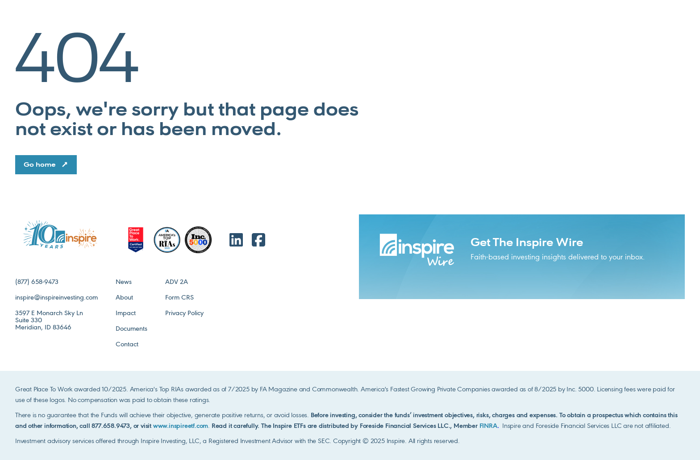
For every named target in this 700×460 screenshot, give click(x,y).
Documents (131, 329)
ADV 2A (176, 282)
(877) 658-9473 (36, 282)
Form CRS (179, 297)
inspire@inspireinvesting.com (56, 297)
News (124, 282)
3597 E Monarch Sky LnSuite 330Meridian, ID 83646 (49, 320)
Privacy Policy (184, 313)
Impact (126, 313)
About (124, 297)
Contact (127, 344)
